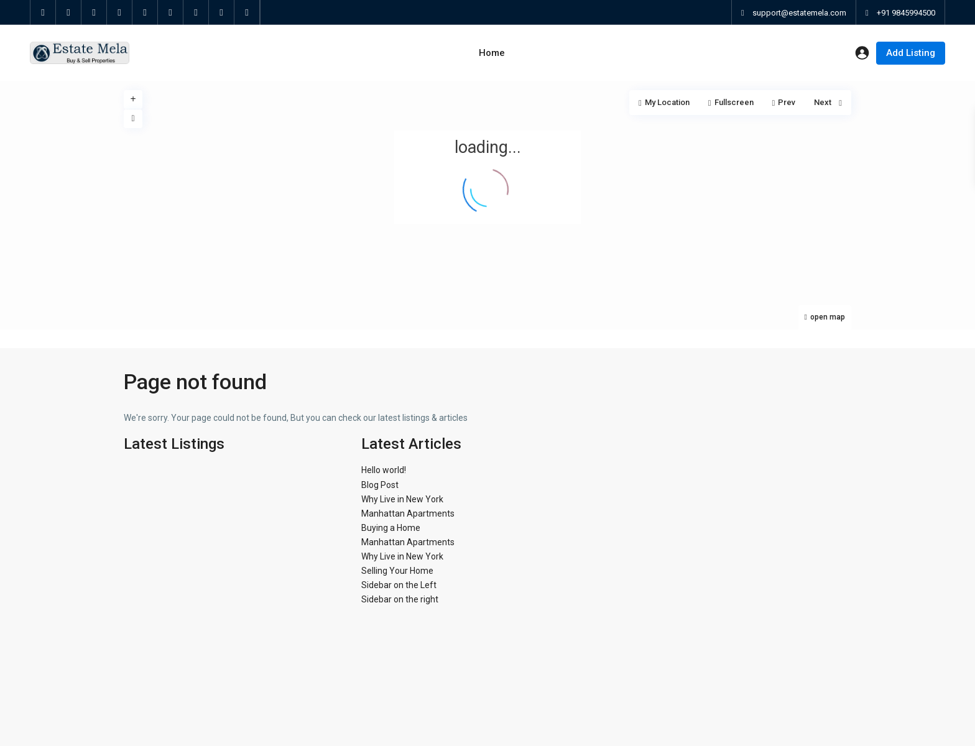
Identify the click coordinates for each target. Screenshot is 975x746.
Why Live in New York (402, 499)
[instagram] (221, 12)
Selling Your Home (397, 571)
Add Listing (910, 52)
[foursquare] (247, 12)
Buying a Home (390, 528)
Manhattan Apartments (408, 513)
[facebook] (43, 12)
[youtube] (170, 12)
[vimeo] (196, 12)
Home (492, 52)
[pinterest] (145, 12)
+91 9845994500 (906, 12)
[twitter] (68, 12)
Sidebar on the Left (399, 585)
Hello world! (383, 470)
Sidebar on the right (399, 599)
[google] (94, 12)
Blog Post (380, 485)
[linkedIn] (119, 12)
